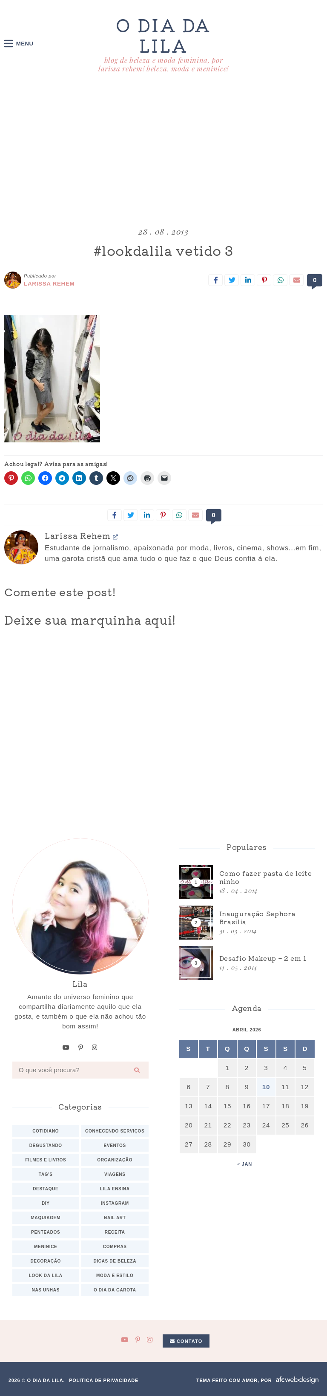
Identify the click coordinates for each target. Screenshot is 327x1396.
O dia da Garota (115, 1289)
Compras (115, 1246)
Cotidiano (45, 1130)
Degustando (45, 1145)
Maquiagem (45, 1217)
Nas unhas (46, 1289)
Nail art (115, 1217)
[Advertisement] (163, 151)
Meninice (45, 1246)
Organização (114, 1159)
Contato (186, 1340)
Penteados (45, 1231)
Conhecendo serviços (114, 1130)
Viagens (115, 1174)
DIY (46, 1203)
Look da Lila (46, 1275)
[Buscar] (137, 1069)
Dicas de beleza (114, 1260)
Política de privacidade (103, 1379)
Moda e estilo (114, 1275)
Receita (115, 1231)
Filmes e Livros (45, 1159)
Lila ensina (115, 1188)
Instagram (115, 1203)
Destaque (45, 1188)
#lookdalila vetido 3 (163, 250)
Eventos (115, 1145)
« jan (244, 1164)
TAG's (46, 1174)
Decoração (45, 1260)
